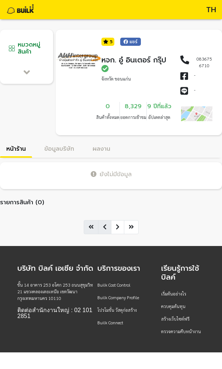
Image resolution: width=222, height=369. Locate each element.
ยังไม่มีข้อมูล (111, 174)
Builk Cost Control (114, 285)
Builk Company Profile (118, 297)
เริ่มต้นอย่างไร (173, 294)
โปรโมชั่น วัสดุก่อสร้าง (117, 310)
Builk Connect (110, 322)
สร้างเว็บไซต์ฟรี (175, 319)
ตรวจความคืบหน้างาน (181, 331)
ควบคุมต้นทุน (173, 306)
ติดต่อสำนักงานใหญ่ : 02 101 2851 (54, 313)
